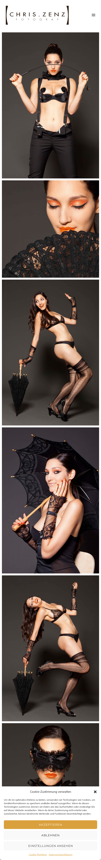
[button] (95, 792)
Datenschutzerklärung (60, 854)
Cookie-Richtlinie (38, 854)
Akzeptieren (50, 824)
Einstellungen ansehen (50, 846)
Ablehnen (50, 835)
